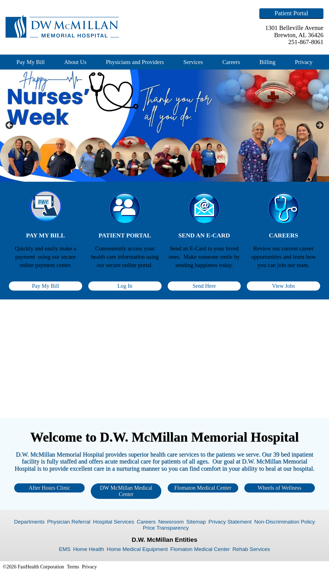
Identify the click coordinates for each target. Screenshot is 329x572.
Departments (29, 522)
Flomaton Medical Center (203, 488)
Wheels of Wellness (280, 488)
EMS (65, 549)
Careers (231, 62)
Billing (267, 62)
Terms (73, 567)
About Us (75, 62)
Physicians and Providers (135, 62)
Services (193, 62)
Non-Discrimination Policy (284, 522)
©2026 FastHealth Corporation (33, 567)
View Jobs (283, 286)
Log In (124, 286)
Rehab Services (251, 549)
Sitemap (196, 522)
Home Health (88, 549)
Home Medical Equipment (137, 549)
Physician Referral (69, 522)
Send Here (204, 286)
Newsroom (171, 522)
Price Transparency (166, 528)
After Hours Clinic (49, 488)
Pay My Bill (30, 62)
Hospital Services (113, 522)
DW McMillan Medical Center (126, 491)
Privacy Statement (230, 522)
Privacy (304, 62)
